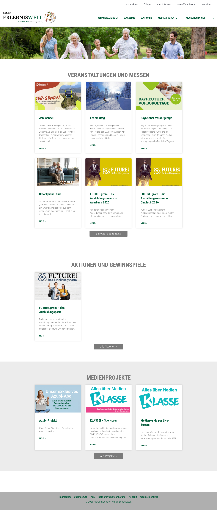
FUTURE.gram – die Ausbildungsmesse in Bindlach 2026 (154, 198)
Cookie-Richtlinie (148, 497)
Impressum (66, 497)
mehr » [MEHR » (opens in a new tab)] (42, 336)
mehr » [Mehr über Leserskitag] (93, 145)
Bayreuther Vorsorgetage (156, 118)
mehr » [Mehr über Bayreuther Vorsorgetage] (144, 149)
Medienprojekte (108, 378)
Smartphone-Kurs (50, 194)
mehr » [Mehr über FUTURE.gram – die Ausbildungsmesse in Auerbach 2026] (93, 223)
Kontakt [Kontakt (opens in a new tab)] (132, 497)
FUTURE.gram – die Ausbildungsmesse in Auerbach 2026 (103, 198)
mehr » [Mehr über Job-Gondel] (42, 149)
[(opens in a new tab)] (58, 286)
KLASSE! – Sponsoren (103, 421)
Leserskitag (97, 118)
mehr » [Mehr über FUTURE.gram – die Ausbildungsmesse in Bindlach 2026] (144, 223)
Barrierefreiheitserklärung (111, 497)
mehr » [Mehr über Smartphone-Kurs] (42, 222)
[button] (179, 18)
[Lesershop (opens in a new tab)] (206, 4)
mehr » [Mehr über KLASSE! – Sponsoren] (93, 445)
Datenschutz (81, 497)
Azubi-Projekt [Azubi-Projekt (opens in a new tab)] (48, 421)
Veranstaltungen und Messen (108, 75)
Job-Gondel (46, 118)
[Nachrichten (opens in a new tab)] (137, 4)
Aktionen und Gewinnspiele (108, 265)
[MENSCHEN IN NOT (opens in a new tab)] (196, 18)
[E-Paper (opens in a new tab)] (151, 4)
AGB (93, 497)
